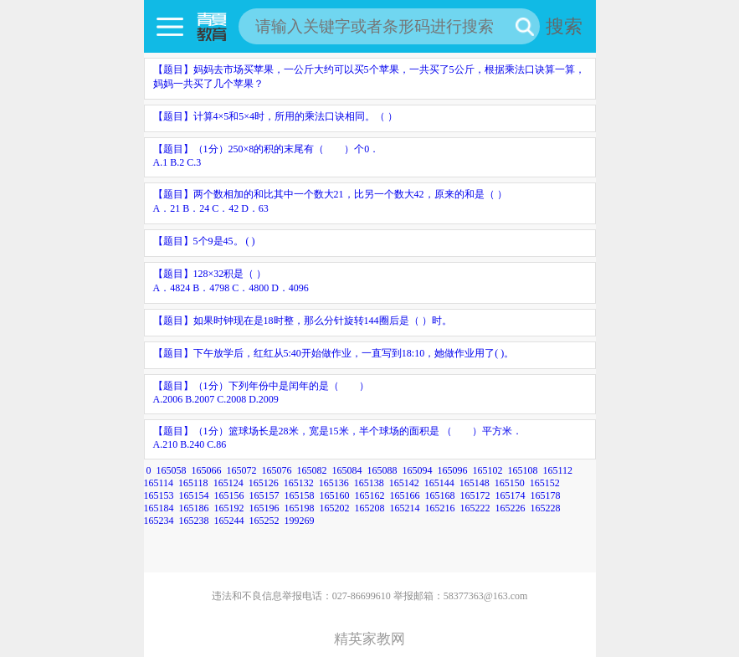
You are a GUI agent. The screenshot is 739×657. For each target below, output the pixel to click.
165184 (159, 508)
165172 (475, 495)
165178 (546, 495)
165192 (229, 508)
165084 (347, 470)
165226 (510, 508)
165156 (229, 495)
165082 (312, 470)
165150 (510, 483)
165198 (300, 508)
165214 (405, 508)
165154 (194, 495)
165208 (370, 508)
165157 (264, 495)
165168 (440, 495)
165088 (382, 470)
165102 (488, 470)
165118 (193, 483)
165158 (300, 495)
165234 (159, 520)
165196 (264, 508)
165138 (369, 483)
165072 (242, 470)
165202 (335, 508)
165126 (264, 483)
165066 (207, 470)
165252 (264, 520)
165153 (159, 495)
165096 (453, 470)
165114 (159, 483)
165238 (194, 520)
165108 (523, 470)
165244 (229, 520)
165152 (545, 483)
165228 (546, 508)
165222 (475, 508)
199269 (300, 520)
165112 (558, 470)
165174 (510, 495)
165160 (335, 495)
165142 (404, 483)
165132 (299, 483)
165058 (172, 470)
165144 (439, 483)
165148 (474, 483)
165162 (370, 495)
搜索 (564, 26)
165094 (418, 470)
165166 (405, 495)
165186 (194, 508)
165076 (277, 470)
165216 (440, 508)
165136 (334, 483)
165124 (228, 483)
